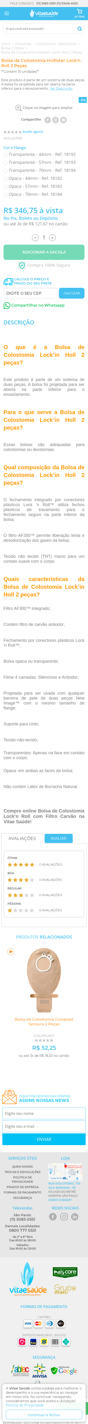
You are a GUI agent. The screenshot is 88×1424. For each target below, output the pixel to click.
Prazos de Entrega (23, 1187)
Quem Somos (22, 1166)
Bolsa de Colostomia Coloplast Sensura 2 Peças (44, 1021)
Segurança (22, 1198)
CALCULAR (72, 293)
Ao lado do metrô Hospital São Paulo (65, 1191)
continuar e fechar (44, 1414)
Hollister (13, 138)
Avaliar (59, 838)
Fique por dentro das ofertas (44, 1098)
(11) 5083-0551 (46, 3)
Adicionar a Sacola (44, 252)
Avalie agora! (33, 131)
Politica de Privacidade (24, 1405)
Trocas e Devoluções (22, 1172)
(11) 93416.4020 (67, 3)
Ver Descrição (61, 88)
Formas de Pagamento (22, 1192)
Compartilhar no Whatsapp (34, 305)
